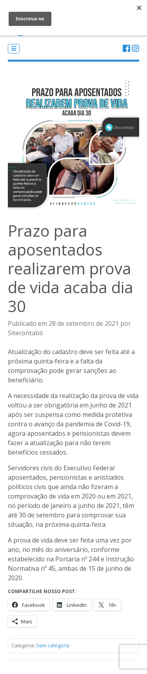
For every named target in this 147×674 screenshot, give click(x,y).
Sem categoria (52, 645)
